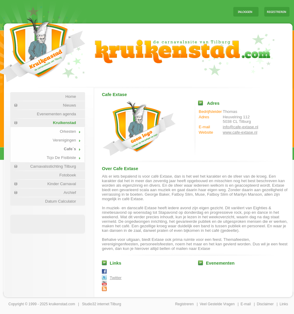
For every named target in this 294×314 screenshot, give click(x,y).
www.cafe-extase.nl (240, 132)
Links (284, 304)
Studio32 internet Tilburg (101, 304)
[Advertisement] (154, 11)
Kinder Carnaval (61, 184)
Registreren (184, 304)
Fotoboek (67, 175)
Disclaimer (265, 304)
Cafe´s (70, 149)
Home (70, 96)
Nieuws (69, 105)
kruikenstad (58, 304)
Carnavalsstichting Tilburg (53, 166)
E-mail (245, 304)
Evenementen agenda (56, 114)
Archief (70, 192)
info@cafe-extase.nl (240, 127)
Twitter (115, 277)
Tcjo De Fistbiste (61, 157)
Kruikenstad (64, 122)
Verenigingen (64, 140)
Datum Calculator (60, 201)
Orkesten (68, 131)
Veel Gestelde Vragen (217, 304)
